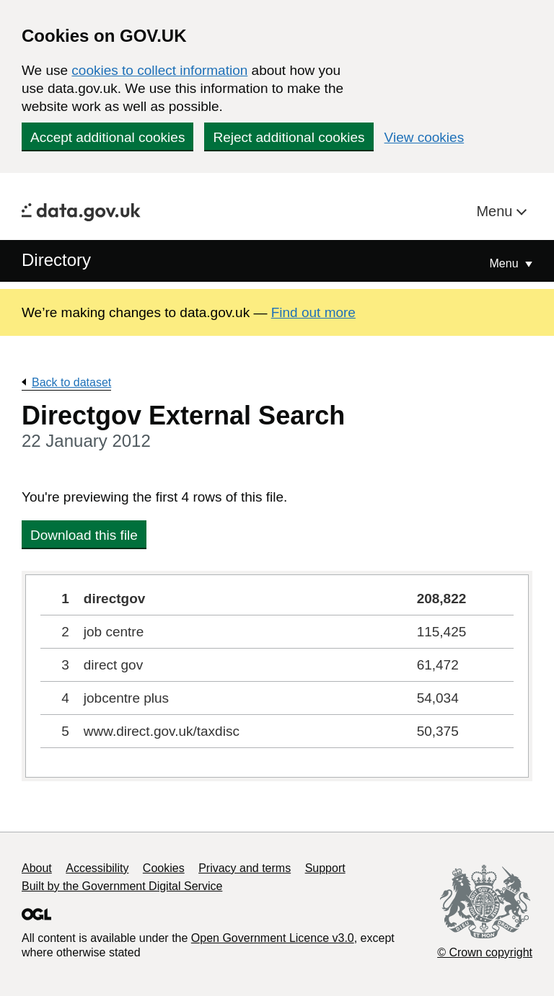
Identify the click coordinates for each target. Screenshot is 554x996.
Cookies (164, 868)
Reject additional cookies (288, 137)
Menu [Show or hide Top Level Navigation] (506, 263)
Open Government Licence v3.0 (272, 938)
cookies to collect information (159, 70)
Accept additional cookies (107, 137)
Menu (496, 211)
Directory (56, 260)
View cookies (424, 137)
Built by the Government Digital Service (122, 886)
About (37, 868)
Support (325, 868)
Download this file (84, 535)
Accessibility (97, 868)
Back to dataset (71, 382)
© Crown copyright (484, 952)
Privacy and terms (244, 868)
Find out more (313, 312)
